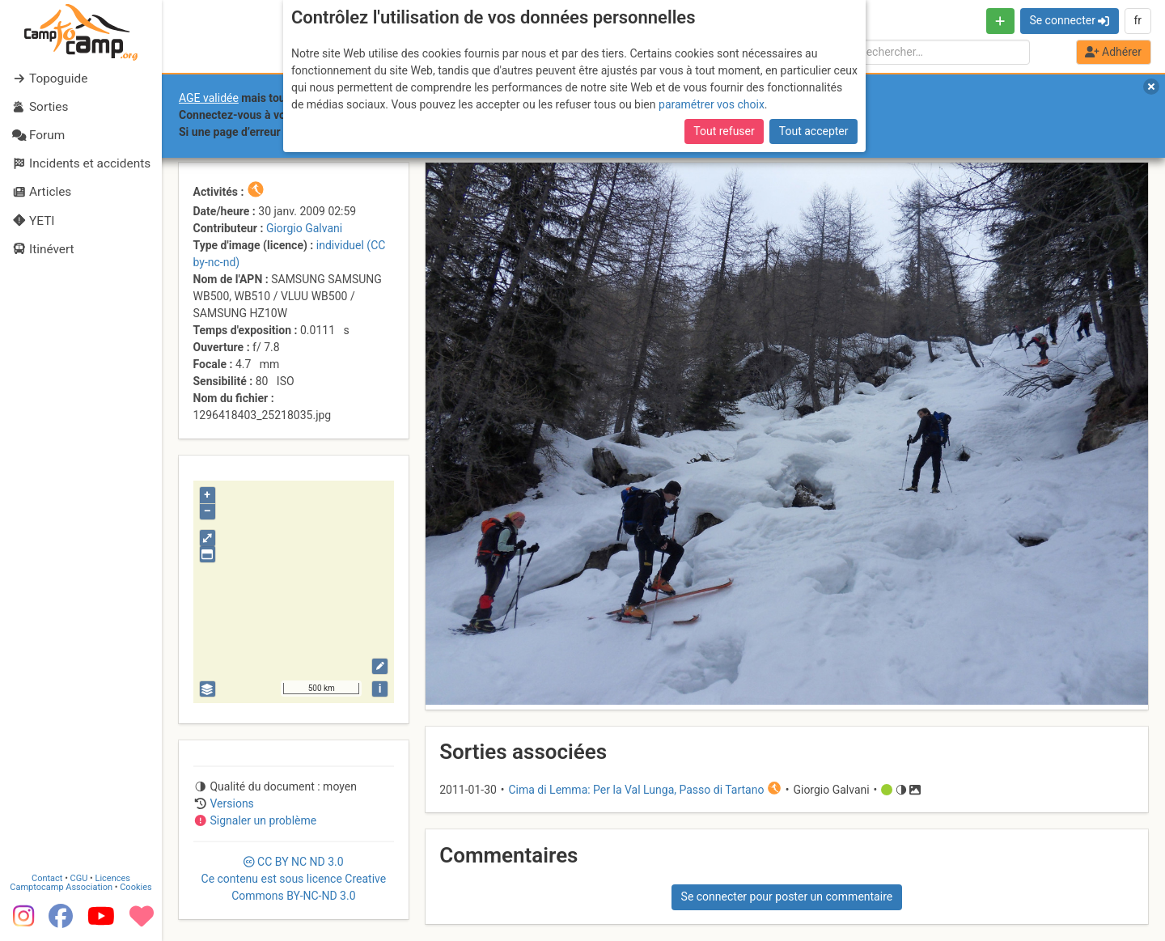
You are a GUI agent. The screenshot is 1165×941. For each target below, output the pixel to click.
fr (1137, 20)
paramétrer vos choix (712, 104)
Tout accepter (814, 131)
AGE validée (209, 97)
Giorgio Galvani (304, 228)
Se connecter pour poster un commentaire (787, 896)
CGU (79, 878)
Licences (112, 878)
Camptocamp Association (61, 887)
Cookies (135, 887)
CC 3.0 (294, 878)
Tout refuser (723, 131)
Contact (47, 878)
